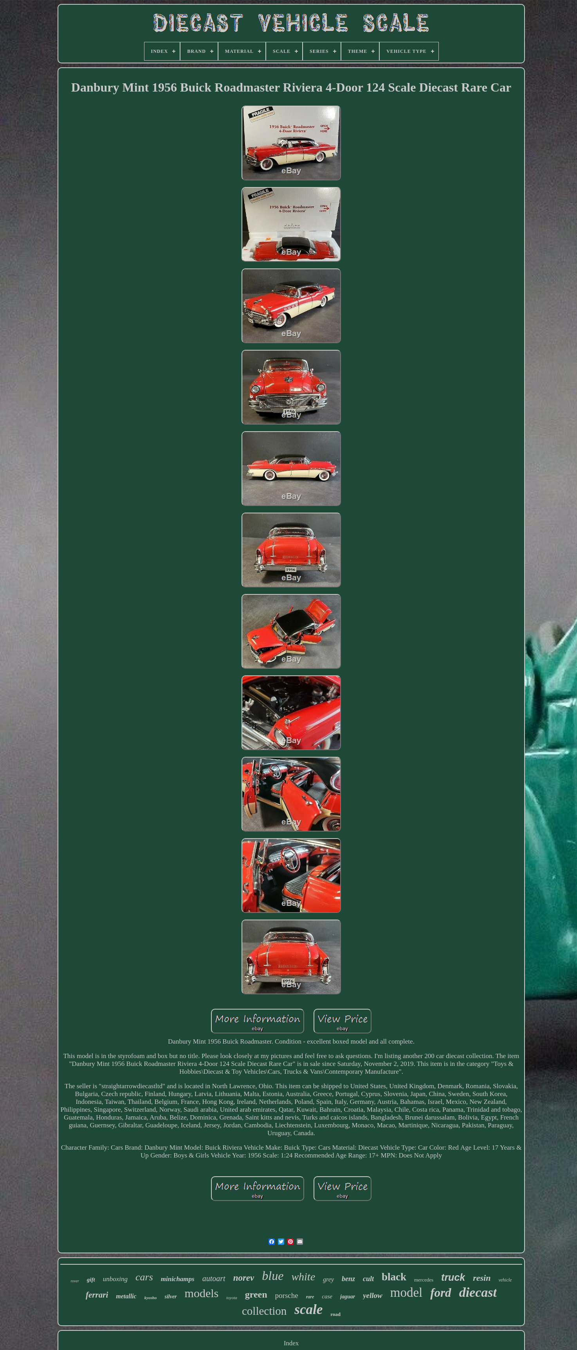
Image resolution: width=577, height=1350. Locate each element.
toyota (231, 1297)
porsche (286, 1295)
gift (91, 1279)
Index (291, 1343)
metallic (126, 1296)
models (202, 1293)
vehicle (505, 1280)
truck (453, 1277)
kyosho (150, 1297)
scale (308, 1309)
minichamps (178, 1279)
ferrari (97, 1295)
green (256, 1294)
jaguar (347, 1297)
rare (310, 1297)
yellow (372, 1295)
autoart (213, 1278)
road (335, 1314)
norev (243, 1278)
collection (264, 1311)
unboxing (115, 1279)
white (303, 1277)
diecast (478, 1292)
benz (348, 1279)
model (406, 1292)
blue (272, 1276)
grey (328, 1279)
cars (144, 1277)
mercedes (423, 1280)
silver (170, 1297)
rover (75, 1281)
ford (440, 1293)
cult (368, 1279)
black (394, 1277)
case (327, 1296)
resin (481, 1278)
